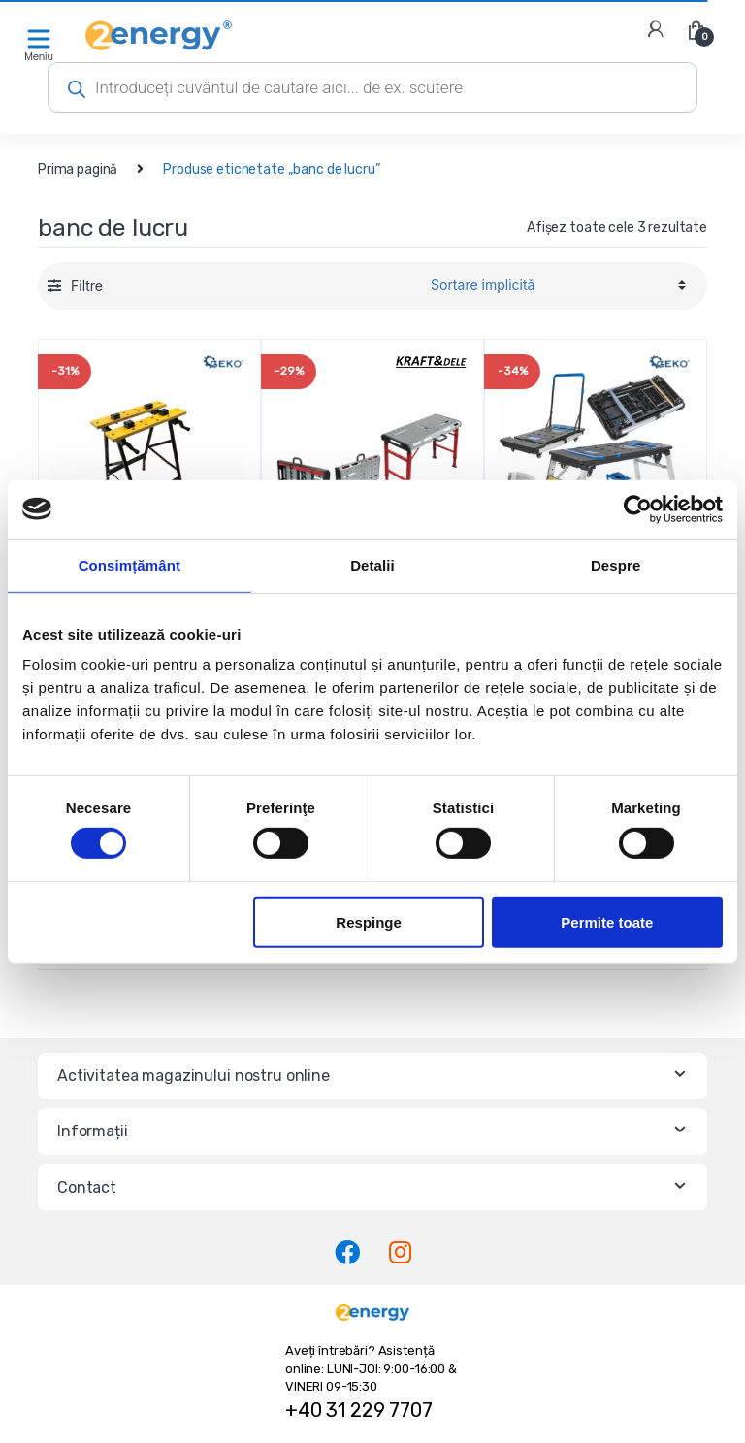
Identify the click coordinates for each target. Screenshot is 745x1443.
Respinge (369, 921)
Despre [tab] (615, 564)
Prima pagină (77, 169)
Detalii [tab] (372, 564)
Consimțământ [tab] (129, 564)
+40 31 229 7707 (359, 1410)
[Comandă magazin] (555, 285)
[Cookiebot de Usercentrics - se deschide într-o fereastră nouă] (638, 508)
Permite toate (607, 921)
